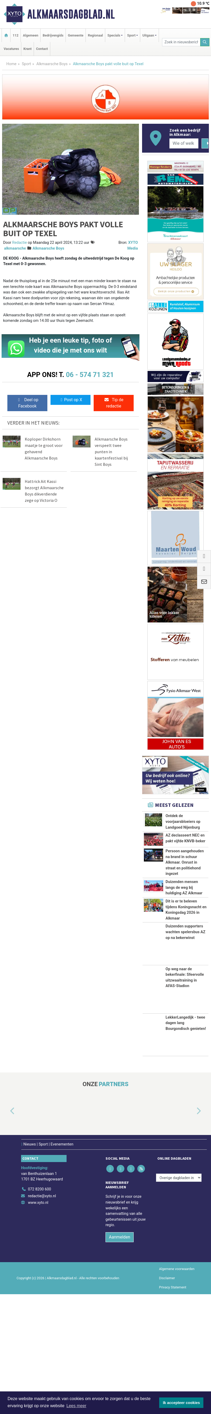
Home (11, 64)
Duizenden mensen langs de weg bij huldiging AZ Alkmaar (183, 955)
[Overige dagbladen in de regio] (179, 1297)
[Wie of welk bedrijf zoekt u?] (183, 143)
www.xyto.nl (38, 1322)
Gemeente (75, 35)
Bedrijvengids (53, 35)
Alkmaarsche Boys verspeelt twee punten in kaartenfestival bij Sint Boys (111, 451)
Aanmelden (119, 1356)
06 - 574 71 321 (90, 375)
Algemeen (30, 35)
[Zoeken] (205, 42)
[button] (6, 1231)
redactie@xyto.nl (42, 1316)
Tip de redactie (113, 403)
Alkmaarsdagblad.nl (71, 14)
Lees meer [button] (77, 1405)
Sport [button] (131, 35)
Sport (26, 64)
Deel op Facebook (27, 403)
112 (15, 35)
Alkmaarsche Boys (52, 64)
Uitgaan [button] (148, 35)
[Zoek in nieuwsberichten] (181, 42)
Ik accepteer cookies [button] (181, 1403)
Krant (27, 49)
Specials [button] (113, 35)
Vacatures (11, 49)
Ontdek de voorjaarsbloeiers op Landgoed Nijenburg (182, 821)
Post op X (70, 399)
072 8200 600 (39, 1309)
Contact (42, 49)
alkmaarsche (15, 248)
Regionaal (95, 35)
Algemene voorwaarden (176, 1389)
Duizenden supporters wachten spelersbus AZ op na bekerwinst (185, 1052)
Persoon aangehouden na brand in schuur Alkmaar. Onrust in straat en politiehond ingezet (184, 901)
